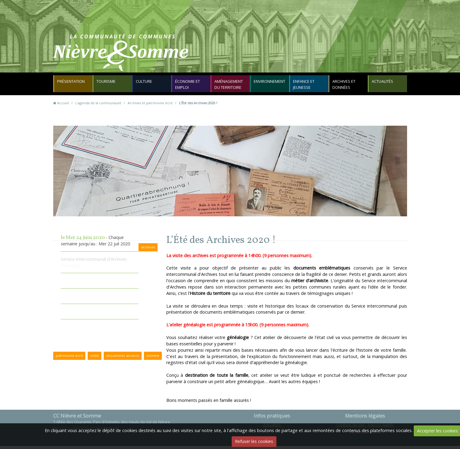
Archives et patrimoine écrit (150, 106)
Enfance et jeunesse (304, 86)
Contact (302, 56)
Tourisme (106, 83)
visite (94, 358)
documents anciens (122, 358)
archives (148, 250)
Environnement (270, 83)
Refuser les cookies (254, 441)
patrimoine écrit (69, 358)
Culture (144, 83)
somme (152, 358)
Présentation (71, 83)
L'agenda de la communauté (98, 106)
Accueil (63, 106)
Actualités (383, 83)
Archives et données (344, 86)
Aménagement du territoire (229, 86)
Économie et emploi (188, 86)
